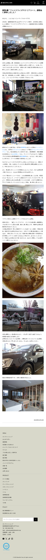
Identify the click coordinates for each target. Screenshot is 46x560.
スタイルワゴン (16, 149)
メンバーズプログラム (8, 463)
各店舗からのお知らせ (8, 444)
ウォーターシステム (7, 500)
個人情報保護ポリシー (8, 510)
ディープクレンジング (8, 484)
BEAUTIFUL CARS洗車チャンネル (11, 460)
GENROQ (23, 147)
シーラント (5, 489)
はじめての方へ (6, 439)
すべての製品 (6, 479)
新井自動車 (23, 156)
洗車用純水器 (6, 494)
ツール (4, 492)
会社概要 (5, 468)
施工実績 (5, 457)
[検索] (36, 519)
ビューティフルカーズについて (10, 447)
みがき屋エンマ (16, 154)
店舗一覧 (5, 465)
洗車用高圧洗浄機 (7, 497)
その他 (4, 502)
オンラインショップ (7, 436)
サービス (5, 449)
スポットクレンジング (8, 486)
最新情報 (5, 442)
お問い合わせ (6, 471)
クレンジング (6, 481)
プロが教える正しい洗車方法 (10, 452)
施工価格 (5, 455)
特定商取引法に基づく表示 (9, 513)
